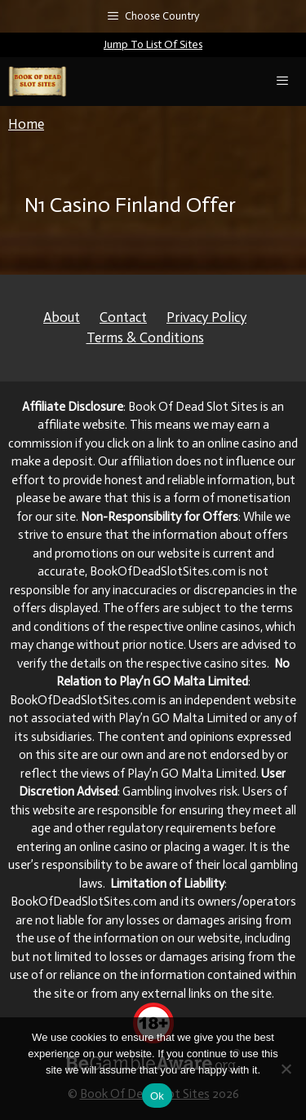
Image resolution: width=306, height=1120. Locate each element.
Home (26, 124)
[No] (285, 1068)
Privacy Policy (206, 317)
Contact (123, 317)
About (61, 317)
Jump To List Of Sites (153, 44)
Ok (157, 1096)
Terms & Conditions (145, 337)
